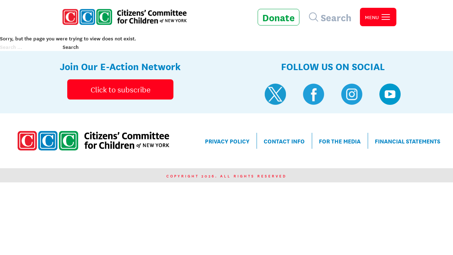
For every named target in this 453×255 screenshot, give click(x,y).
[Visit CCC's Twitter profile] (275, 94)
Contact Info (284, 140)
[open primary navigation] (378, 17)
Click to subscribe (120, 89)
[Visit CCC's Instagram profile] (351, 94)
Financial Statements (407, 140)
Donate (278, 17)
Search (71, 46)
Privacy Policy (227, 140)
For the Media (340, 140)
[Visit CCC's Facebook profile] (313, 94)
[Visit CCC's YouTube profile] (390, 94)
